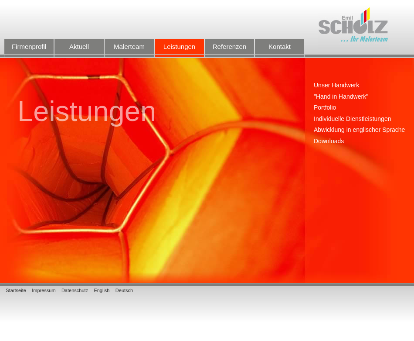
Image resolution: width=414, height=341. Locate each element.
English (101, 290)
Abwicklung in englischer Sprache (359, 130)
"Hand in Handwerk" (341, 96)
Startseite (16, 290)
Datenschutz (74, 290)
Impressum (43, 290)
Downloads (329, 141)
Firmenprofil (29, 50)
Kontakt (279, 50)
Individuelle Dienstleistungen (352, 119)
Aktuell (79, 50)
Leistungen (179, 50)
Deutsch (124, 290)
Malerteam (129, 50)
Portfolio (325, 107)
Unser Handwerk (336, 85)
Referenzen (229, 50)
